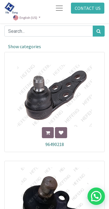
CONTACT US (88, 8)
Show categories (24, 46)
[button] (48, 132)
